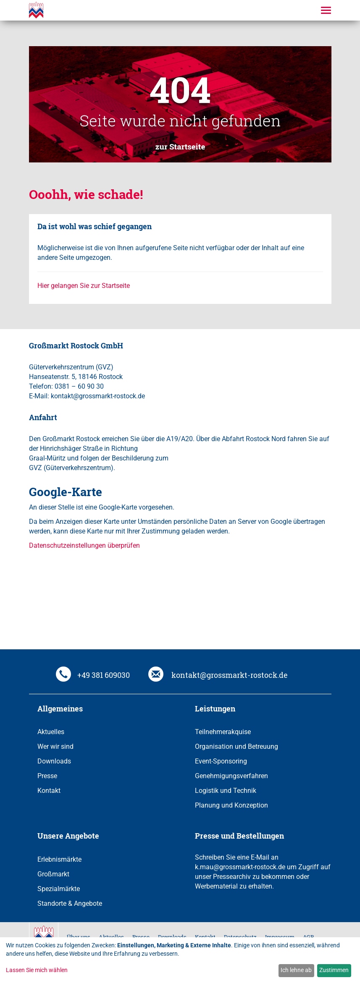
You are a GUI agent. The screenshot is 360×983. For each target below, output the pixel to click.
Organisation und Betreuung (236, 746)
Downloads (54, 761)
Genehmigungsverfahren (231, 776)
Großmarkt (53, 874)
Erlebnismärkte (59, 859)
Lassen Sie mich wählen (37, 970)
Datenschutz (240, 937)
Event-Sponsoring (221, 761)
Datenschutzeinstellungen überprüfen (84, 545)
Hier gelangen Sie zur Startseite (83, 286)
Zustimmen (334, 970)
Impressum (279, 937)
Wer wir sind (55, 746)
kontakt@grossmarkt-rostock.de (218, 675)
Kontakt (48, 791)
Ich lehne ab (296, 970)
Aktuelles (50, 732)
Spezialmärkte (58, 889)
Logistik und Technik (225, 791)
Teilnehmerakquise (223, 732)
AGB (308, 937)
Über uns (78, 937)
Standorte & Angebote (69, 903)
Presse (47, 776)
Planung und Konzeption (231, 805)
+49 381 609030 (93, 675)
